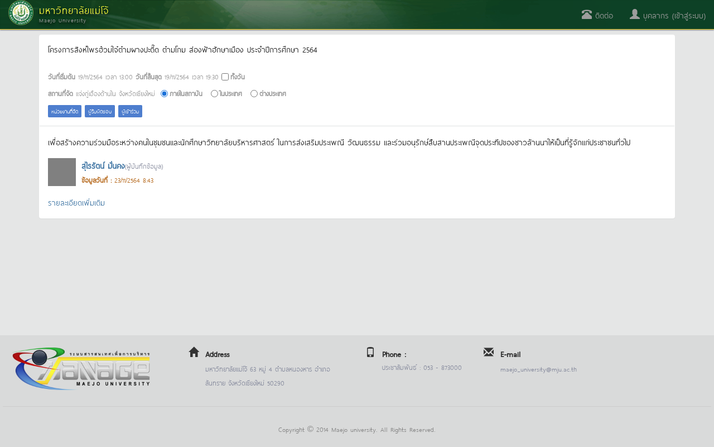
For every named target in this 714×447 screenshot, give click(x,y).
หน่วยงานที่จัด (64, 111)
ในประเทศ (231, 93)
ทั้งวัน (237, 76)
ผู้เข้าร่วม (130, 111)
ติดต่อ (597, 14)
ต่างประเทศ (272, 93)
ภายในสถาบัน (186, 93)
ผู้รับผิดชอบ (100, 111)
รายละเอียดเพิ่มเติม (76, 202)
